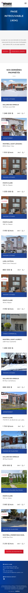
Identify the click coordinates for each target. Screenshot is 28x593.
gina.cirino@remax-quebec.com (15, 572)
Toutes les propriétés (14, 551)
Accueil (5, 51)
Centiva (17, 591)
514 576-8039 (9, 571)
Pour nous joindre (18, 51)
